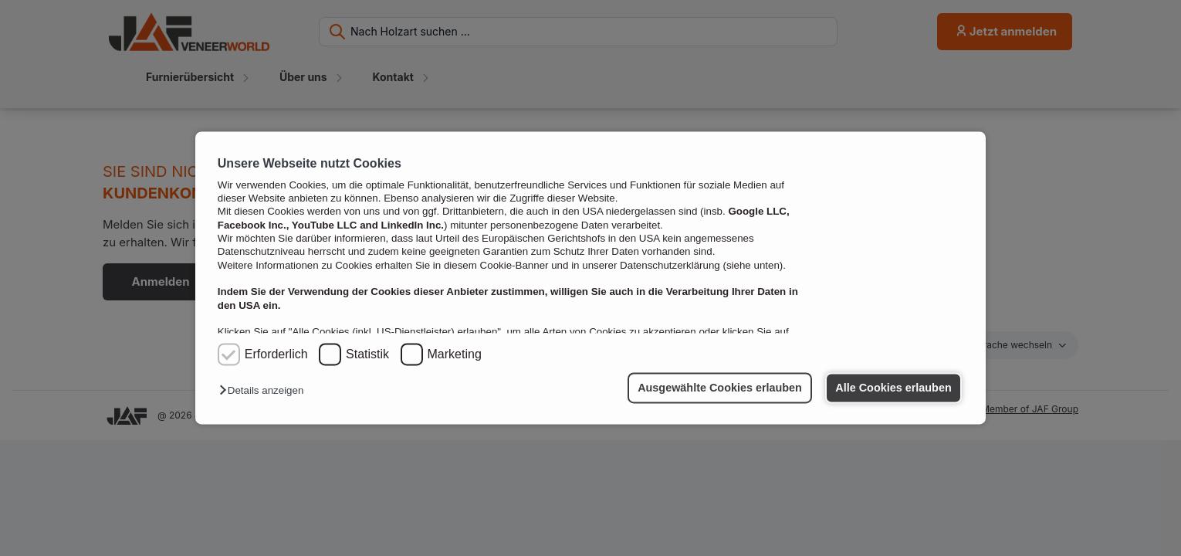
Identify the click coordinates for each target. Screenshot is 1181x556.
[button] (265, 391)
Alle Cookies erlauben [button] (893, 387)
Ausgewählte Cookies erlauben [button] (720, 387)
